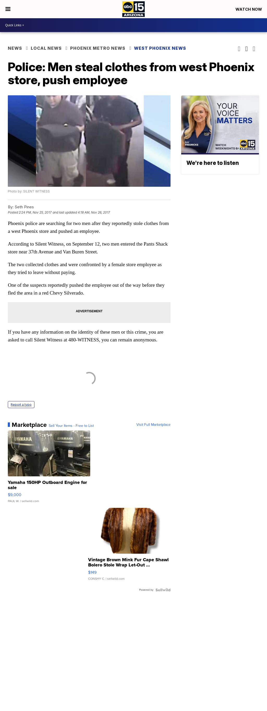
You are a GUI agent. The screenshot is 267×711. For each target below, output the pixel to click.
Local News (46, 48)
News (15, 48)
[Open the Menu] (8, 9)
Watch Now (249, 9)
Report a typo (21, 405)
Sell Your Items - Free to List (71, 426)
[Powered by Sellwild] (163, 590)
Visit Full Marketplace (153, 425)
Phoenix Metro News (97, 48)
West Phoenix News (160, 48)
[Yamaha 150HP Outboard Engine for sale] (49, 469)
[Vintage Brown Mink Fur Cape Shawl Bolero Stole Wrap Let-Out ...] (129, 546)
